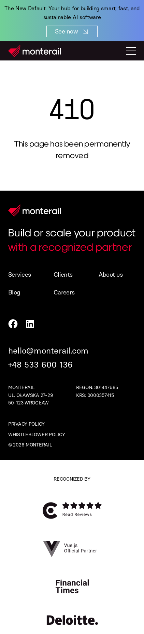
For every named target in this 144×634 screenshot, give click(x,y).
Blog (14, 292)
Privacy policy (26, 424)
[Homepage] (34, 51)
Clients (63, 274)
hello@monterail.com (48, 351)
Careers (64, 292)
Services (19, 274)
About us (111, 274)
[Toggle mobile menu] (131, 51)
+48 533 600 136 (40, 365)
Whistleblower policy (36, 435)
